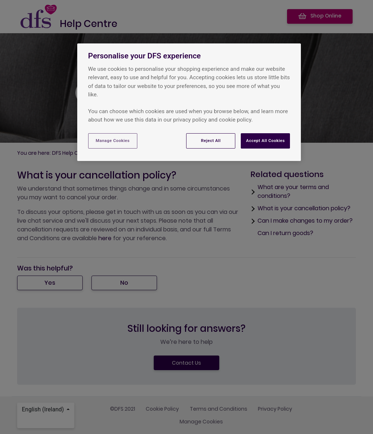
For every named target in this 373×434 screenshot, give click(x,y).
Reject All (211, 140)
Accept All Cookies (265, 140)
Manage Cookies (113, 140)
